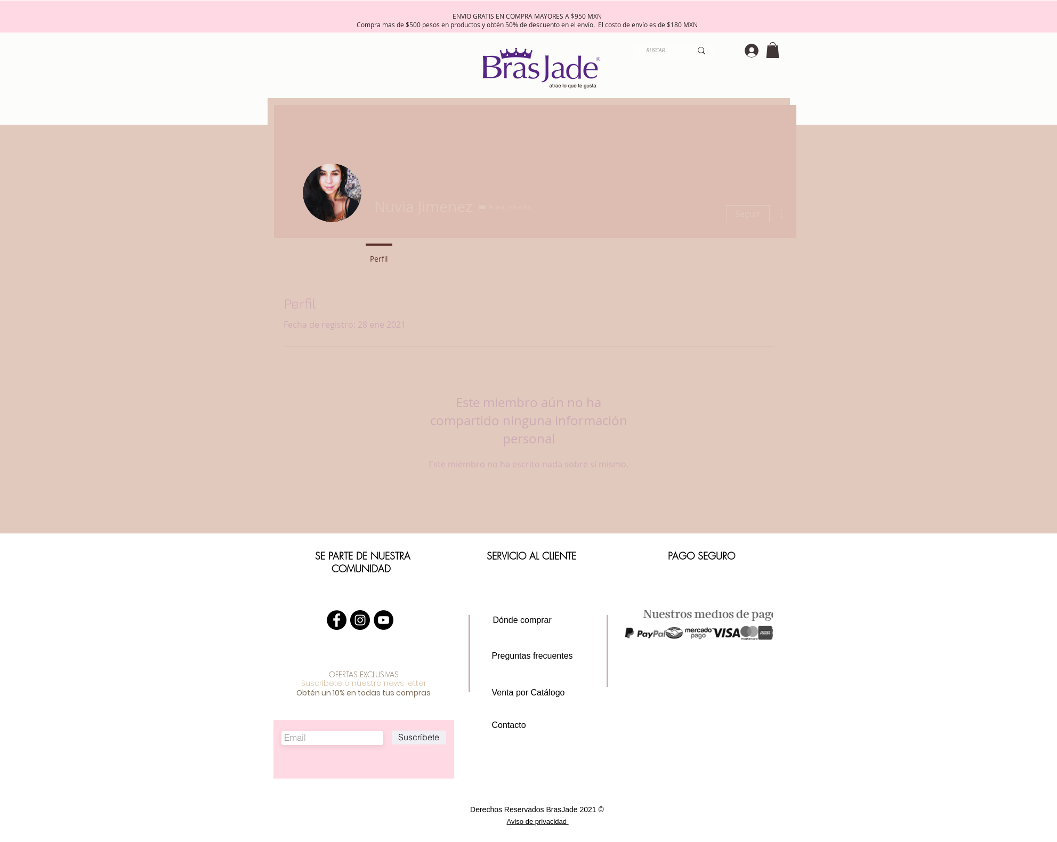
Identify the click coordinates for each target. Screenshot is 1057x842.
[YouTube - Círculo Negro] (383, 620)
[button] (772, 50)
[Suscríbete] (419, 737)
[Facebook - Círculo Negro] (336, 620)
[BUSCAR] (655, 50)
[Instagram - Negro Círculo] (360, 620)
